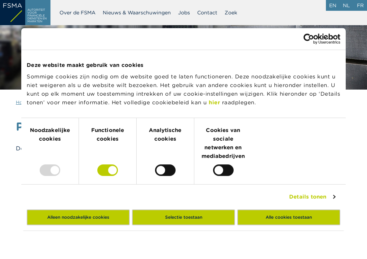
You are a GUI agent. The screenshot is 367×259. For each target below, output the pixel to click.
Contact (207, 12)
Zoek (231, 12)
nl (346, 5)
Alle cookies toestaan (289, 217)
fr (360, 5)
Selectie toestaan (183, 217)
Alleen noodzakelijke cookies (78, 217)
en (332, 5)
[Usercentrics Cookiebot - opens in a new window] (308, 38)
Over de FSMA (77, 12)
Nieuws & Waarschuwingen (137, 12)
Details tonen (307, 196)
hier (215, 102)
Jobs (184, 12)
